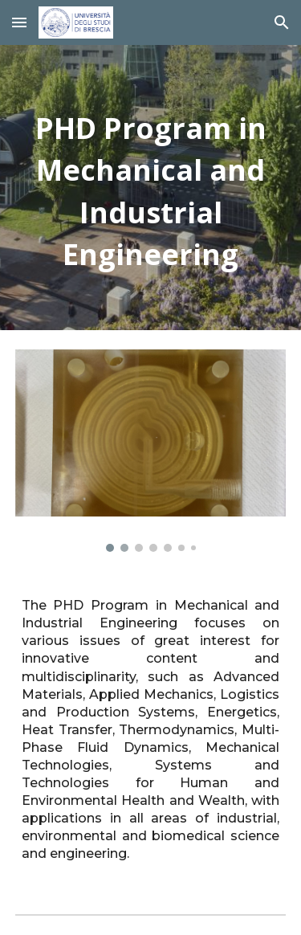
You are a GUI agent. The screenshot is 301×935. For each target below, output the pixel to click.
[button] (19, 22)
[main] (151, 187)
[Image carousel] (151, 450)
